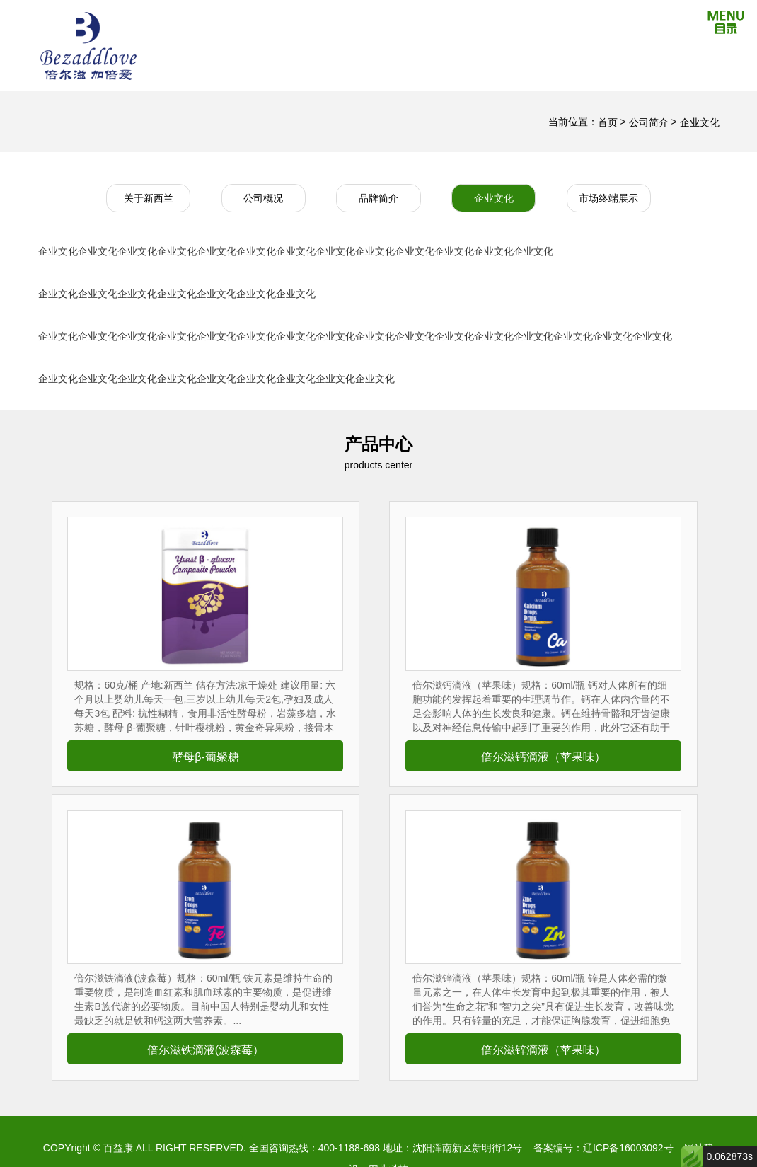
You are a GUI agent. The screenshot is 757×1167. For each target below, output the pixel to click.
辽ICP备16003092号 (628, 1148)
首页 (608, 122)
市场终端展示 (608, 198)
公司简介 (650, 122)
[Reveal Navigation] (726, 25)
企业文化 (700, 122)
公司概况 (263, 198)
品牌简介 (378, 198)
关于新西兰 (148, 198)
